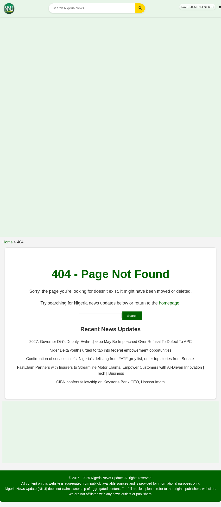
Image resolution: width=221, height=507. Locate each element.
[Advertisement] (107, 49)
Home (7, 242)
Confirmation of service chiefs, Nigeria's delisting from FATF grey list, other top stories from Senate (110, 359)
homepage (169, 303)
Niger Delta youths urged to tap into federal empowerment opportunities (110, 350)
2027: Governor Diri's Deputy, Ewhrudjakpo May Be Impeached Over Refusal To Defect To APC (110, 342)
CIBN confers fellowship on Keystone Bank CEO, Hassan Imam (110, 382)
